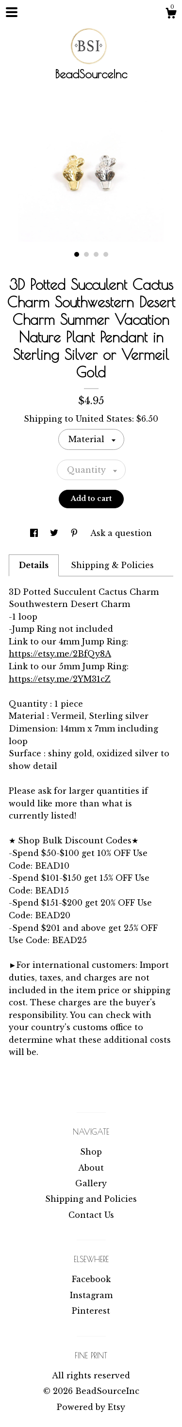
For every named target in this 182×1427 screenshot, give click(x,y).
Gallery (91, 1183)
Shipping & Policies (112, 565)
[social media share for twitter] (55, 533)
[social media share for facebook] (35, 533)
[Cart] (170, 14)
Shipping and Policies (91, 1199)
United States (104, 419)
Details (34, 565)
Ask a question (121, 533)
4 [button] (105, 254)
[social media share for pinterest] (75, 533)
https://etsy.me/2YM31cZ (60, 679)
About (91, 1168)
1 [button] (76, 254)
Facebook (91, 1279)
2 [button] (86, 254)
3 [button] (96, 254)
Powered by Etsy (91, 1407)
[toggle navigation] (11, 12)
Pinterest (91, 1311)
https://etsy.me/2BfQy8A (60, 654)
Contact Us (91, 1215)
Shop (91, 1152)
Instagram (91, 1295)
